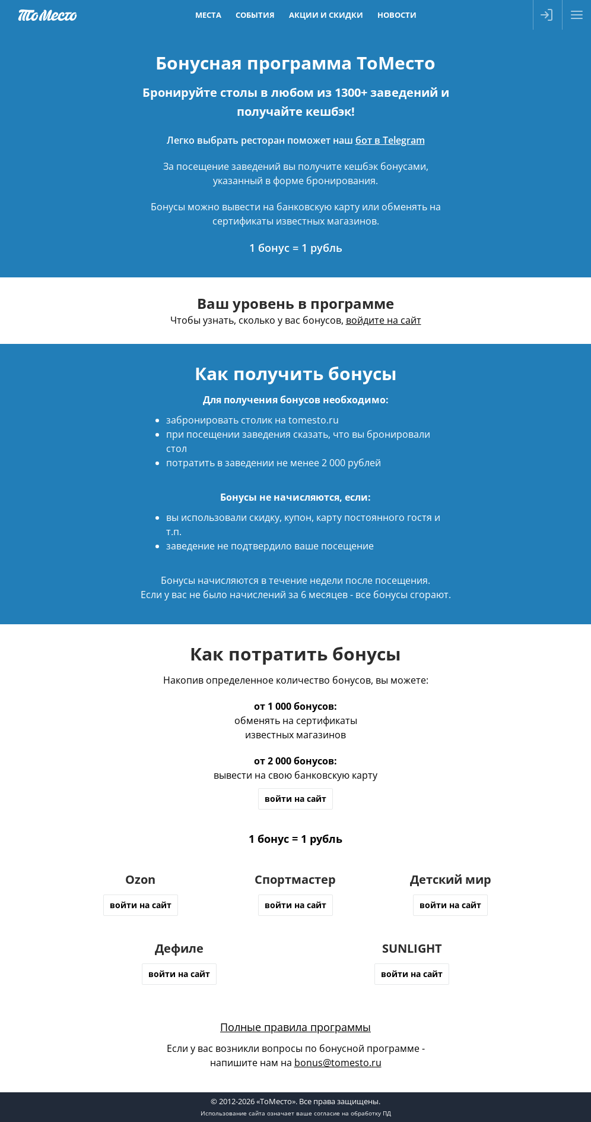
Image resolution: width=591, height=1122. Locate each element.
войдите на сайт (383, 320)
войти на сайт (295, 798)
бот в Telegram (390, 140)
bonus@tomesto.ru (338, 1062)
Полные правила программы (295, 1027)
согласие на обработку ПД (352, 1113)
